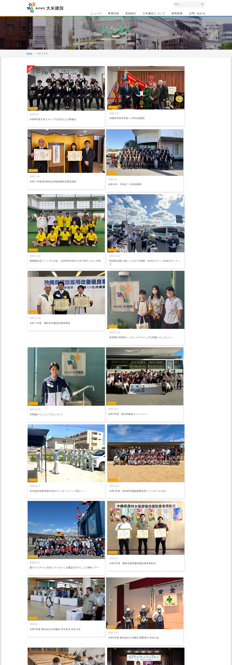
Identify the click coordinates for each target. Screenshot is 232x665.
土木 (114, 620)
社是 (144, 628)
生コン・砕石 (119, 628)
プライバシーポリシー (91, 628)
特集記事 (146, 620)
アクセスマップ (42, 640)
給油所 (116, 640)
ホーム (84, 615)
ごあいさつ (147, 624)
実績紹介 (131, 13)
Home (29, 67)
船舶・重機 (118, 632)
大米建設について (154, 13)
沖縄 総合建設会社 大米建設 (51, 12)
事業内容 (113, 13)
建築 (114, 624)
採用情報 (177, 13)
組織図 (145, 640)
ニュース (96, 13)
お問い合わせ (197, 13)
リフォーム (118, 636)
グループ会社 (148, 644)
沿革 (144, 636)
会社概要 (146, 632)
